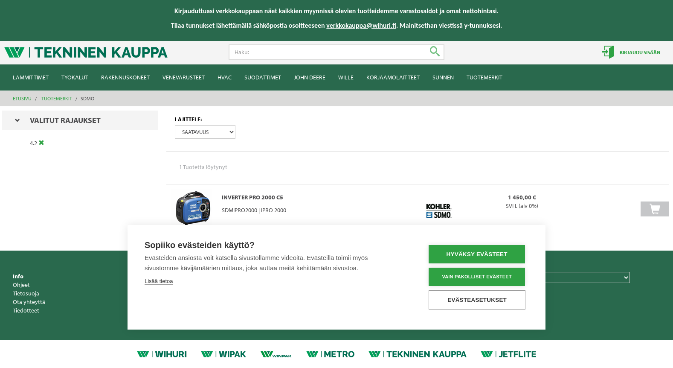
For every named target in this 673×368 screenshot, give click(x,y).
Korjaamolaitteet (393, 77)
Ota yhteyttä (29, 302)
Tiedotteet (26, 310)
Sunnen (443, 77)
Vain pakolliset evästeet (477, 276)
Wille (346, 77)
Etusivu (22, 98)
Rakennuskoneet (125, 77)
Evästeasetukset (477, 300)
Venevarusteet (183, 77)
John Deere (309, 77)
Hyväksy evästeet (477, 254)
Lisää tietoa (159, 281)
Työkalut (74, 77)
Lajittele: (188, 119)
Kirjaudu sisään (639, 52)
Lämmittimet (31, 77)
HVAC (225, 77)
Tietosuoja (26, 293)
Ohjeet (21, 285)
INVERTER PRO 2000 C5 (252, 197)
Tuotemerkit (484, 77)
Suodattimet (262, 77)
